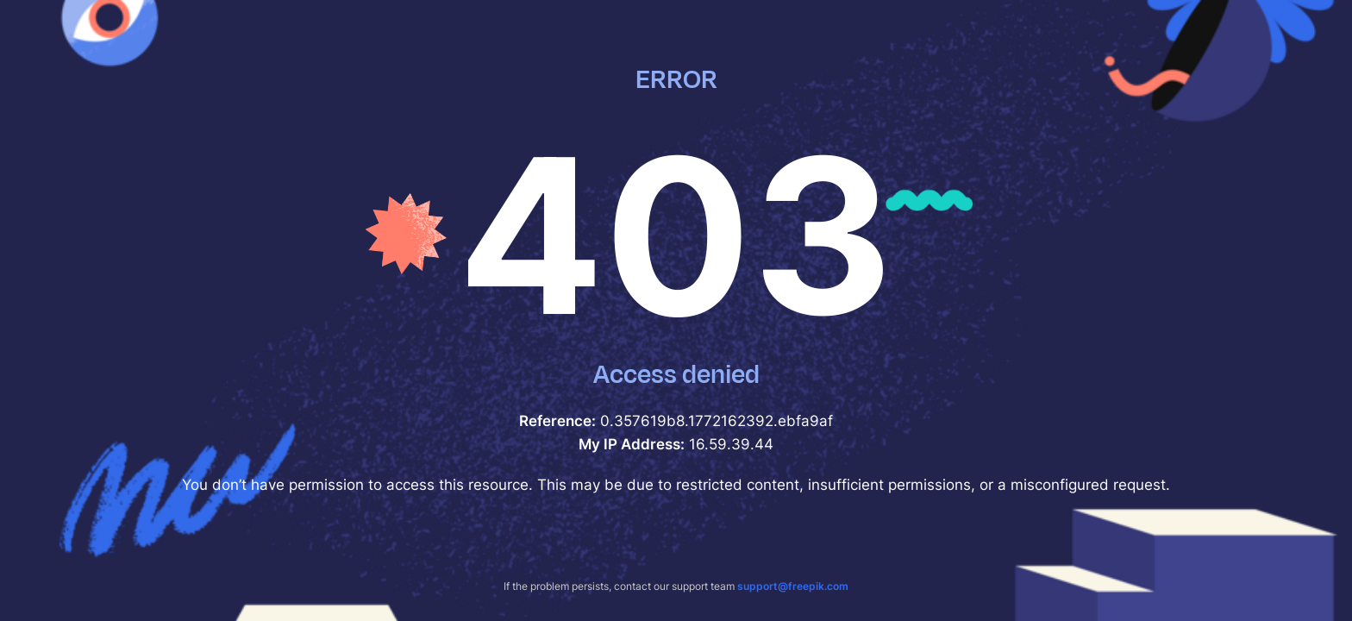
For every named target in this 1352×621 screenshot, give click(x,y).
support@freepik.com (792, 586)
